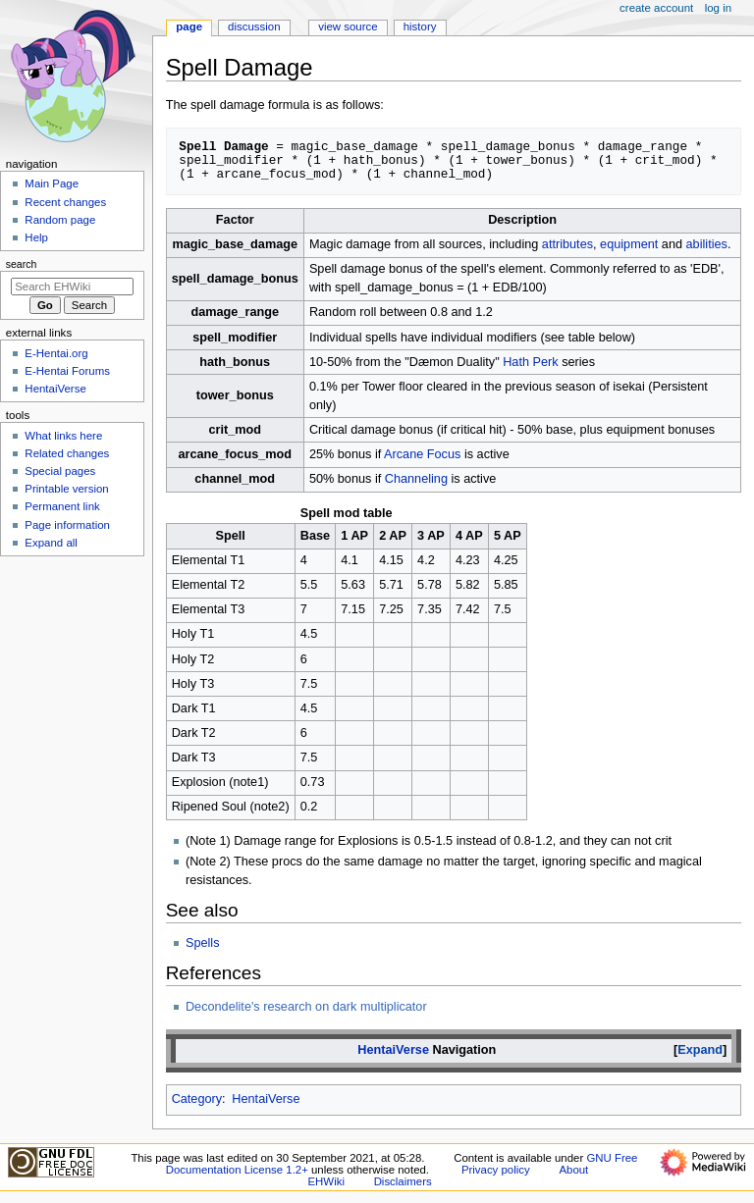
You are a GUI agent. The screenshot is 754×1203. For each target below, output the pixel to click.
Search (21, 264)
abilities (706, 244)
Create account (656, 8)
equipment (629, 244)
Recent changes (65, 202)
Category (197, 1099)
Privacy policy (495, 1170)
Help (36, 237)
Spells (203, 943)
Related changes (67, 453)
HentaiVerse (393, 1050)
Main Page (52, 183)
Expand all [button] (51, 543)
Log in (718, 8)
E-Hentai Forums (67, 371)
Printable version (66, 489)
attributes (567, 244)
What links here (63, 436)
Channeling (416, 479)
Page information (67, 525)
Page (189, 26)
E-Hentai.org (56, 353)
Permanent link (62, 506)
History (420, 26)
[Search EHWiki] (72, 286)
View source (347, 26)
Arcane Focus (422, 454)
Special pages (60, 471)
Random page (60, 220)
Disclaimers (403, 1181)
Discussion (254, 26)
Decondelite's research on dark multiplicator (306, 1007)
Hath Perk (530, 362)
